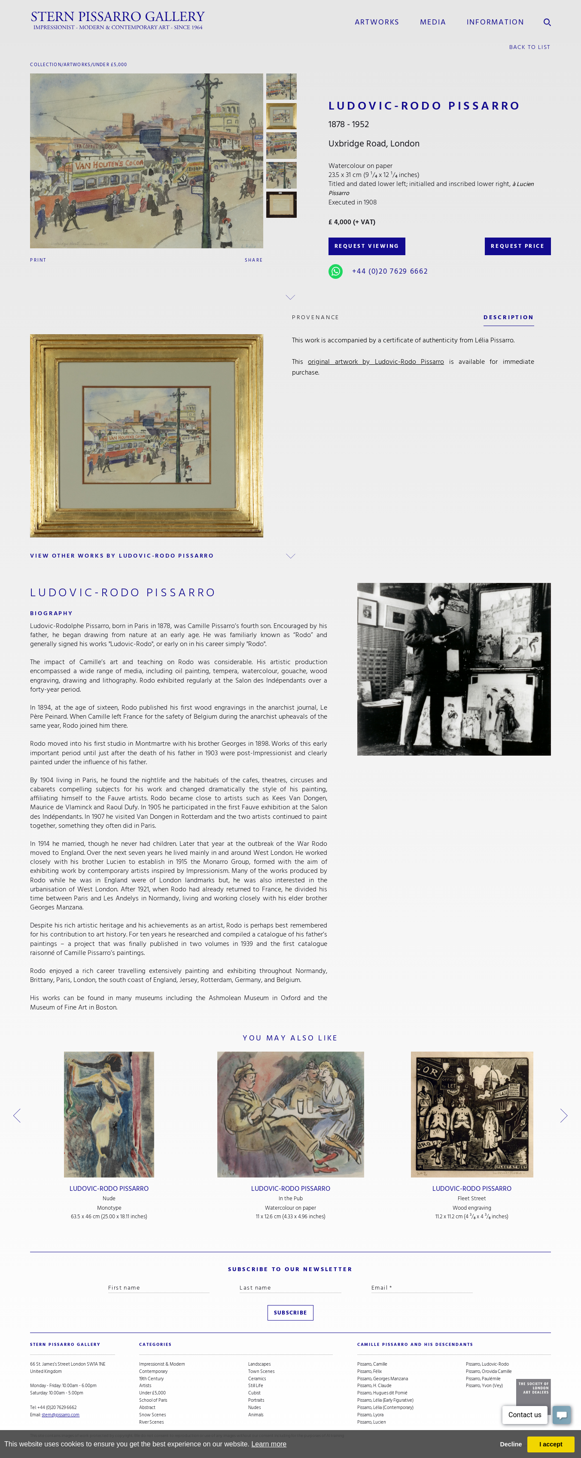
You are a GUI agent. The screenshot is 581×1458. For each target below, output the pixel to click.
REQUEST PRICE (517, 246)
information (495, 22)
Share (254, 260)
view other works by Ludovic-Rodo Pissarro (122, 556)
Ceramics (257, 1379)
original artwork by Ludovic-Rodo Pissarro (376, 362)
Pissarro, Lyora (370, 1415)
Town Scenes (261, 1372)
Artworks (377, 22)
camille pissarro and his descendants (415, 1344)
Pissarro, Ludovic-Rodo (487, 1364)
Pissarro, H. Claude (374, 1386)
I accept (551, 1444)
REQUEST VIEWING (367, 246)
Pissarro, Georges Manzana (382, 1379)
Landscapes (259, 1364)
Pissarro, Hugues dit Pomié (382, 1393)
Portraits (256, 1400)
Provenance (316, 317)
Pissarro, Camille (372, 1364)
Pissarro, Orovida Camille (489, 1372)
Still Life (255, 1386)
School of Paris (153, 1400)
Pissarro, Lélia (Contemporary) (385, 1408)
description (509, 317)
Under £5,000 (110, 65)
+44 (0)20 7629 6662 (390, 271)
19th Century (151, 1379)
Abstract (147, 1408)
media (433, 22)
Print (38, 260)
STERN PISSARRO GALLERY (65, 1344)
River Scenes (151, 1422)
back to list (530, 47)
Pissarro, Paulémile (483, 1379)
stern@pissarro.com (60, 1415)
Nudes (254, 1408)
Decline (511, 1444)
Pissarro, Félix (369, 1372)
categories (155, 1344)
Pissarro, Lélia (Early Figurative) (385, 1400)
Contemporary (153, 1372)
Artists (145, 1386)
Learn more (268, 1444)
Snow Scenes (152, 1415)
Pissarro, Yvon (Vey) (484, 1386)
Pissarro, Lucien (371, 1422)
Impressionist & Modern (162, 1364)
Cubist (254, 1393)
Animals (255, 1415)
